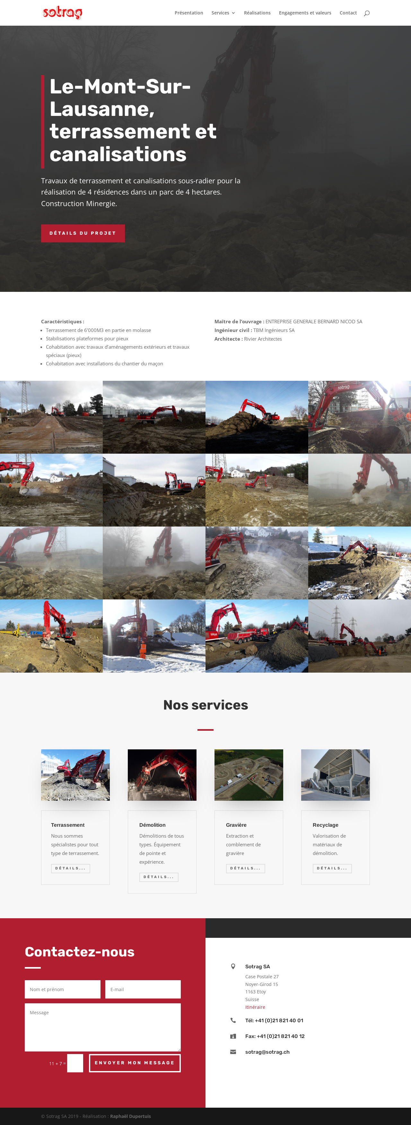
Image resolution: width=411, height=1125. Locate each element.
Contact (348, 13)
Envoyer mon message (135, 1063)
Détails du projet (83, 233)
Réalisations (257, 13)
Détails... (70, 868)
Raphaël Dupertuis (130, 1116)
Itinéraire (255, 1007)
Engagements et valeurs (305, 13)
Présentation (189, 13)
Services (220, 13)
